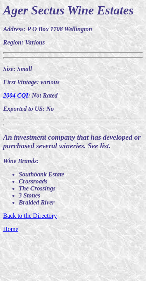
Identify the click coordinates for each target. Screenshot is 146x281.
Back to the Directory (30, 215)
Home (10, 229)
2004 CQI (15, 95)
